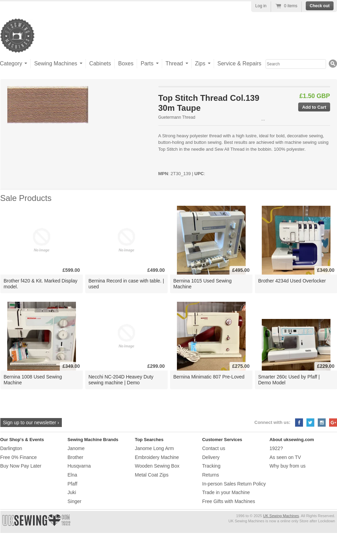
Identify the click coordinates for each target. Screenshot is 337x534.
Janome (76, 448)
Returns (210, 475)
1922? (276, 448)
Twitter (310, 422)
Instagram (322, 422)
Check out (319, 5)
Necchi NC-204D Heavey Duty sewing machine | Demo (121, 379)
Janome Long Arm (154, 448)
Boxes (125, 63)
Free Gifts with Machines (228, 501)
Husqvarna (79, 466)
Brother (75, 457)
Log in (261, 5)
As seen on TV (285, 457)
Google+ (333, 422)
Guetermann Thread (176, 117)
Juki (72, 492)
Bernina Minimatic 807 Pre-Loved (209, 377)
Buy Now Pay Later (21, 466)
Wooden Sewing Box (157, 466)
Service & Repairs (239, 63)
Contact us (213, 448)
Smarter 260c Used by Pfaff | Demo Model (289, 379)
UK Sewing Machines (281, 516)
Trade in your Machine (226, 492)
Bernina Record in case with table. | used (126, 283)
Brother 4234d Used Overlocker (292, 281)
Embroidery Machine (157, 457)
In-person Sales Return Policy (234, 484)
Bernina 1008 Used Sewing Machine (33, 379)
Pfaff (73, 484)
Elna (72, 475)
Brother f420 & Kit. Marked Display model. (41, 283)
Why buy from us (288, 466)
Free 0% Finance (18, 457)
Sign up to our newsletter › (31, 422)
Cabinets (100, 63)
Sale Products (26, 198)
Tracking (211, 466)
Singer (74, 501)
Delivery (211, 457)
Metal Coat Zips (152, 475)
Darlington (11, 448)
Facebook (299, 422)
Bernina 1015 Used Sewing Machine (202, 283)
